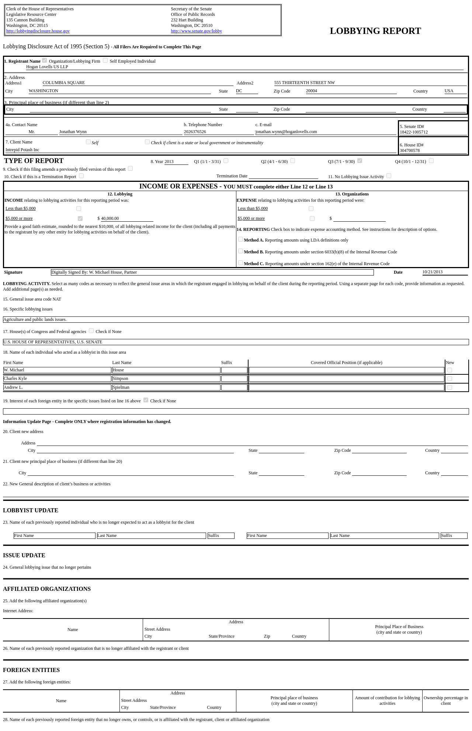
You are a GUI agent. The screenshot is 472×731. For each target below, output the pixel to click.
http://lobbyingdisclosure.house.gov (38, 31)
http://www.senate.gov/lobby (196, 31)
